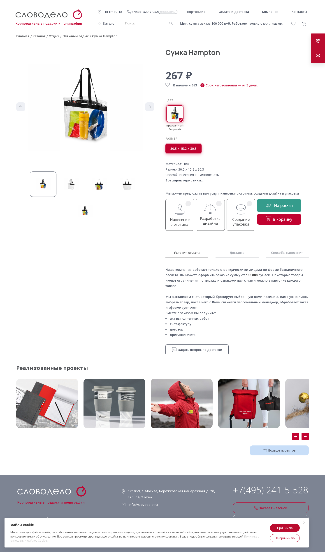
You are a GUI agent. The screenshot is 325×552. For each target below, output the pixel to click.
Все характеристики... (184, 180)
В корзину (286, 222)
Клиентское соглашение (142, 512)
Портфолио (46, 514)
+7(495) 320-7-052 (144, 12)
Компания (72, 514)
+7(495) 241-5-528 (270, 488)
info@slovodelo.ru (145, 499)
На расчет (286, 207)
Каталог (109, 23)
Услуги (94, 514)
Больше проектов (285, 449)
